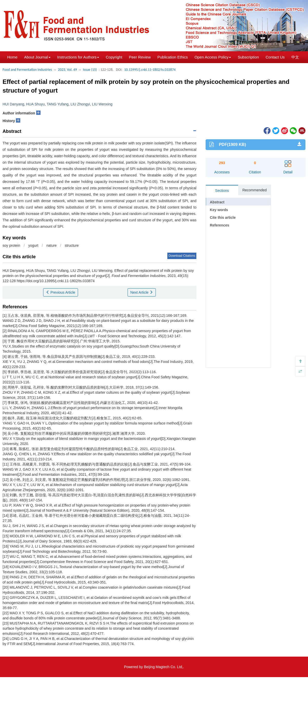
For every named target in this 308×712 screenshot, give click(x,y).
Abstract (217, 202)
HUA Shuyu (35, 104)
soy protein (11, 245)
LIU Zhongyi (80, 104)
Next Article (141, 292)
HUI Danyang (13, 104)
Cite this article (223, 217)
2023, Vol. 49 (67, 69)
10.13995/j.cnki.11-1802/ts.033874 (150, 69)
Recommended (254, 190)
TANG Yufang (58, 104)
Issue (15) (90, 69)
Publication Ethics (172, 57)
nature (51, 245)
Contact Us (275, 57)
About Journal (37, 57)
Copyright (114, 57)
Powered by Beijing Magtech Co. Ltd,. (154, 667)
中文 (295, 57)
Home (12, 57)
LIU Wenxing (102, 104)
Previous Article (60, 292)
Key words (219, 210)
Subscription (248, 57)
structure (72, 245)
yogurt (33, 245)
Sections (222, 191)
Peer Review (140, 57)
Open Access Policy (213, 57)
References (219, 225)
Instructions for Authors (78, 57)
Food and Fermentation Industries (27, 69)
